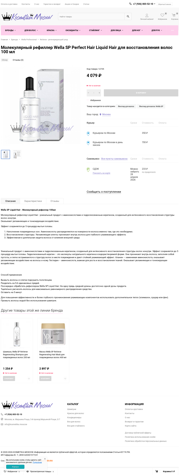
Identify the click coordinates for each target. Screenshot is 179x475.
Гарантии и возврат (52, 4)
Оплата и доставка (9, 4)
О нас (36, 4)
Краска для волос (75, 413)
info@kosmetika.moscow (14, 424)
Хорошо (15, 466)
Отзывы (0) (18, 60)
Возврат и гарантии (134, 422)
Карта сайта (130, 426)
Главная (4, 39)
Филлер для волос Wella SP (151, 106)
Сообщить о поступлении (104, 192)
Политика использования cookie (140, 437)
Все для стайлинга (76, 426)
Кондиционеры (74, 417)
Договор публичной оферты (138, 433)
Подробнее (37, 462)
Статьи (86, 4)
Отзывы (55, 201)
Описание (10, 201)
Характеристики (33, 201)
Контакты (26, 4)
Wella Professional (29, 39)
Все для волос (73, 422)
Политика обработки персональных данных (146, 441)
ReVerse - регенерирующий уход (54, 39)
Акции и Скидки (72, 4)
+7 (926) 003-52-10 (143, 3)
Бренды (14, 39)
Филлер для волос (126, 106)
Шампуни (71, 409)
